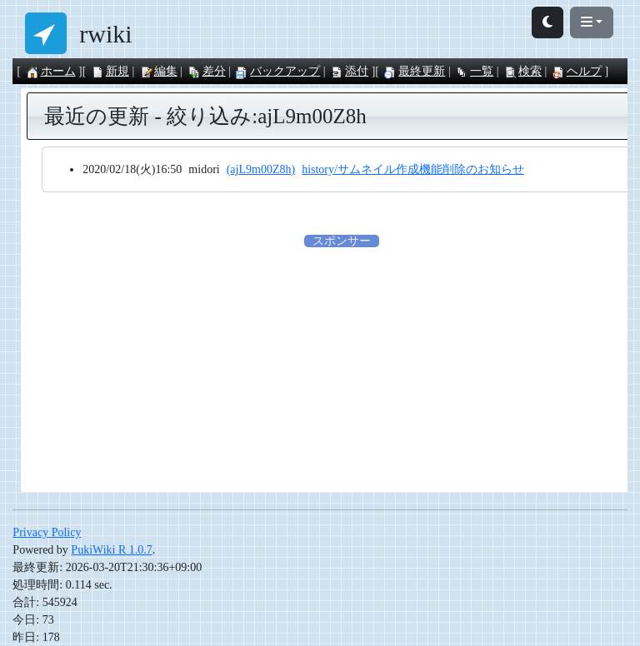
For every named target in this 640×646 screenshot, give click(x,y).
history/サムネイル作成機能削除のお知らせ (413, 169)
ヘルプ (577, 71)
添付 (349, 71)
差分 (207, 71)
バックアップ (277, 71)
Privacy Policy (46, 532)
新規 (110, 71)
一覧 (474, 71)
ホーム (51, 71)
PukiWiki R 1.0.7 (111, 550)
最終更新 (414, 71)
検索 (522, 71)
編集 (158, 71)
